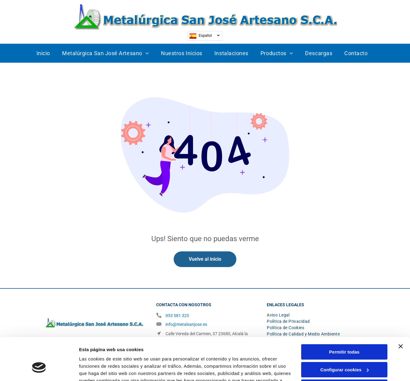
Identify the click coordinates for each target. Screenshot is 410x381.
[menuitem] (43, 53)
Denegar (344, 351)
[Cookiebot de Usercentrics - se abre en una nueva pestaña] (39, 369)
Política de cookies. (204, 352)
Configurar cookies (344, 334)
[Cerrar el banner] (401, 311)
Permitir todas (344, 316)
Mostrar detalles (96, 369)
